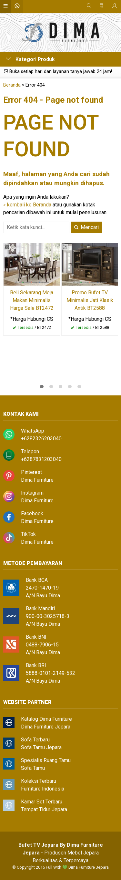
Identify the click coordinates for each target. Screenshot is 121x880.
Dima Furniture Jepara (45, 727)
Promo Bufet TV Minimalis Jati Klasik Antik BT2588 (89, 300)
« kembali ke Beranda (27, 205)
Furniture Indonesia (42, 789)
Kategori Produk (30, 59)
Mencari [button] (86, 227)
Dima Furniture (37, 480)
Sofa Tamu (33, 768)
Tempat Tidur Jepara (44, 809)
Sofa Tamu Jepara (41, 747)
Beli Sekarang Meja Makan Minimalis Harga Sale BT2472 (32, 300)
